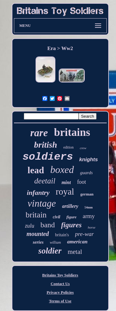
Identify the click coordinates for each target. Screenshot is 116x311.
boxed (62, 169)
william (55, 242)
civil (56, 217)
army (89, 216)
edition (68, 147)
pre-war (84, 234)
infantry (38, 192)
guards (86, 172)
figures (71, 225)
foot (81, 182)
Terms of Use (60, 301)
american (77, 242)
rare (39, 132)
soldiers (48, 157)
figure (72, 217)
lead (36, 170)
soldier (50, 250)
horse (91, 227)
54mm (88, 207)
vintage (42, 203)
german (87, 194)
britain (36, 214)
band (48, 225)
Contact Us (60, 283)
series (38, 242)
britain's (62, 235)
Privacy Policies (60, 292)
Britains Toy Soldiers (60, 275)
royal (65, 191)
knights (88, 159)
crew (83, 148)
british (45, 144)
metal (75, 251)
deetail (44, 181)
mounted (38, 233)
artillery (70, 206)
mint (66, 182)
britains (72, 132)
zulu (29, 226)
